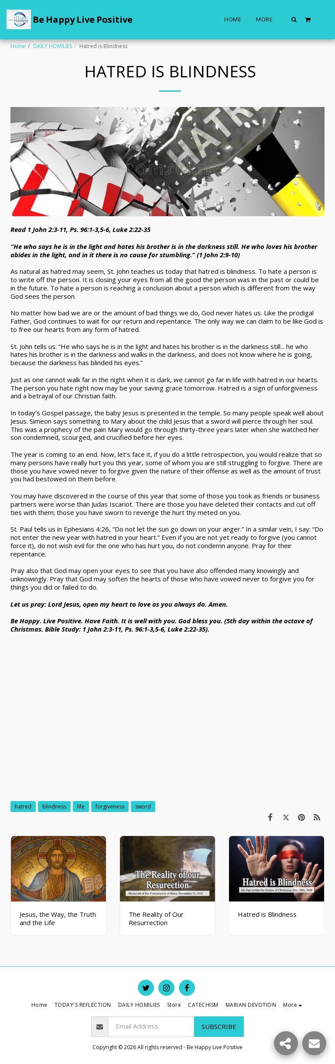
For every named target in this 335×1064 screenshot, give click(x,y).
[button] (294, 19)
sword (143, 806)
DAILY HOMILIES (52, 46)
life (81, 806)
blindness (54, 806)
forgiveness (110, 806)
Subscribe (219, 1026)
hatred (23, 806)
